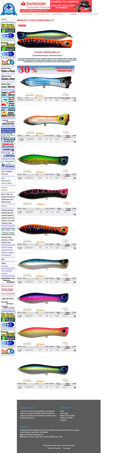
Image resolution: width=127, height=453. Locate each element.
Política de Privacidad (67, 415)
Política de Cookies (66, 418)
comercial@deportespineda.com (33, 434)
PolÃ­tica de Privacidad (54, 448)
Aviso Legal (64, 413)
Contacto (63, 420)
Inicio (62, 411)
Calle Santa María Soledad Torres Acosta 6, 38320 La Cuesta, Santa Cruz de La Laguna (50, 430)
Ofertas (3, 19)
